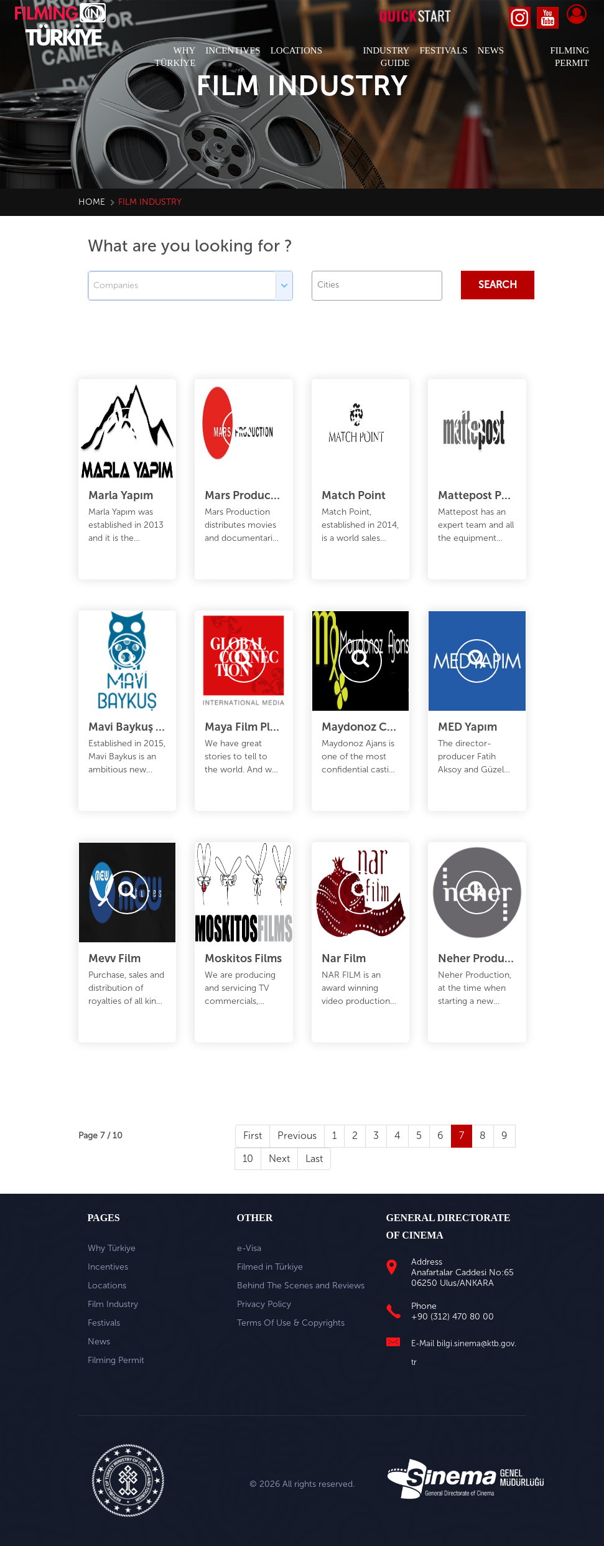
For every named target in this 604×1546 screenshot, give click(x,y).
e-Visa (249, 1248)
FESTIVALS (443, 50)
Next (279, 1158)
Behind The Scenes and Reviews (301, 1285)
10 (248, 1158)
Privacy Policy (264, 1304)
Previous (297, 1135)
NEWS (491, 50)
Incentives (108, 1267)
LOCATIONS (296, 50)
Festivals (104, 1323)
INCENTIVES (232, 50)
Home (91, 202)
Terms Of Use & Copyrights (291, 1323)
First (252, 1135)
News (99, 1341)
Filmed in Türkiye (270, 1267)
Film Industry (113, 1304)
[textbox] (380, 285)
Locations (107, 1285)
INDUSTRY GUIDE (386, 56)
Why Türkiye (112, 1248)
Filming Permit (116, 1360)
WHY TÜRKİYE (175, 56)
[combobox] (377, 286)
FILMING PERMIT (569, 56)
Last (314, 1158)
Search (497, 285)
